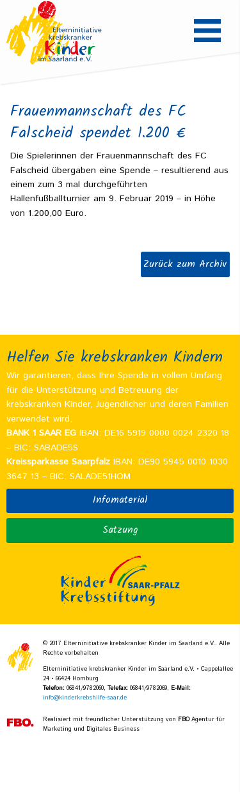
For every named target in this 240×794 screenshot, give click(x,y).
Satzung (120, 530)
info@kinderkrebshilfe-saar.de (85, 698)
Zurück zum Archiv (185, 264)
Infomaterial (120, 500)
